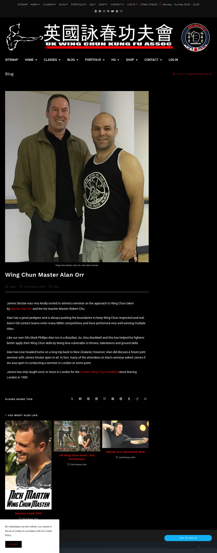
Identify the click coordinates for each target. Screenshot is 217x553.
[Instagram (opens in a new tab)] (104, 11)
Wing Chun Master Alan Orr (199, 74)
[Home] (174, 74)
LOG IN (131, 4)
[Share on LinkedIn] (96, 399)
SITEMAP (23, 4)
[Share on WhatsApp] (145, 399)
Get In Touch (188, 538)
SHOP (103, 4)
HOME (35, 4)
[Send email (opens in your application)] (121, 11)
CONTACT (118, 4)
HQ (93, 4)
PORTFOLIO (79, 4)
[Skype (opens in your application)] (108, 11)
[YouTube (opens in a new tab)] (112, 11)
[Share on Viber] (104, 399)
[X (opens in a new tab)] (96, 11)
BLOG (63, 4)
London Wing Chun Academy (99, 372)
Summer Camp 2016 (28, 513)
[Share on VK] (112, 399)
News (56, 287)
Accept (13, 544)
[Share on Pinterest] (88, 399)
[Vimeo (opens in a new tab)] (117, 11)
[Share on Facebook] (80, 399)
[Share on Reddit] (120, 399)
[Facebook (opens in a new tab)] (100, 11)
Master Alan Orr (22, 308)
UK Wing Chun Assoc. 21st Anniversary (77, 457)
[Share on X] (72, 399)
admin (13, 287)
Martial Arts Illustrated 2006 (125, 451)
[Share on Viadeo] (137, 399)
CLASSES (50, 4)
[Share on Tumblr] (129, 399)
